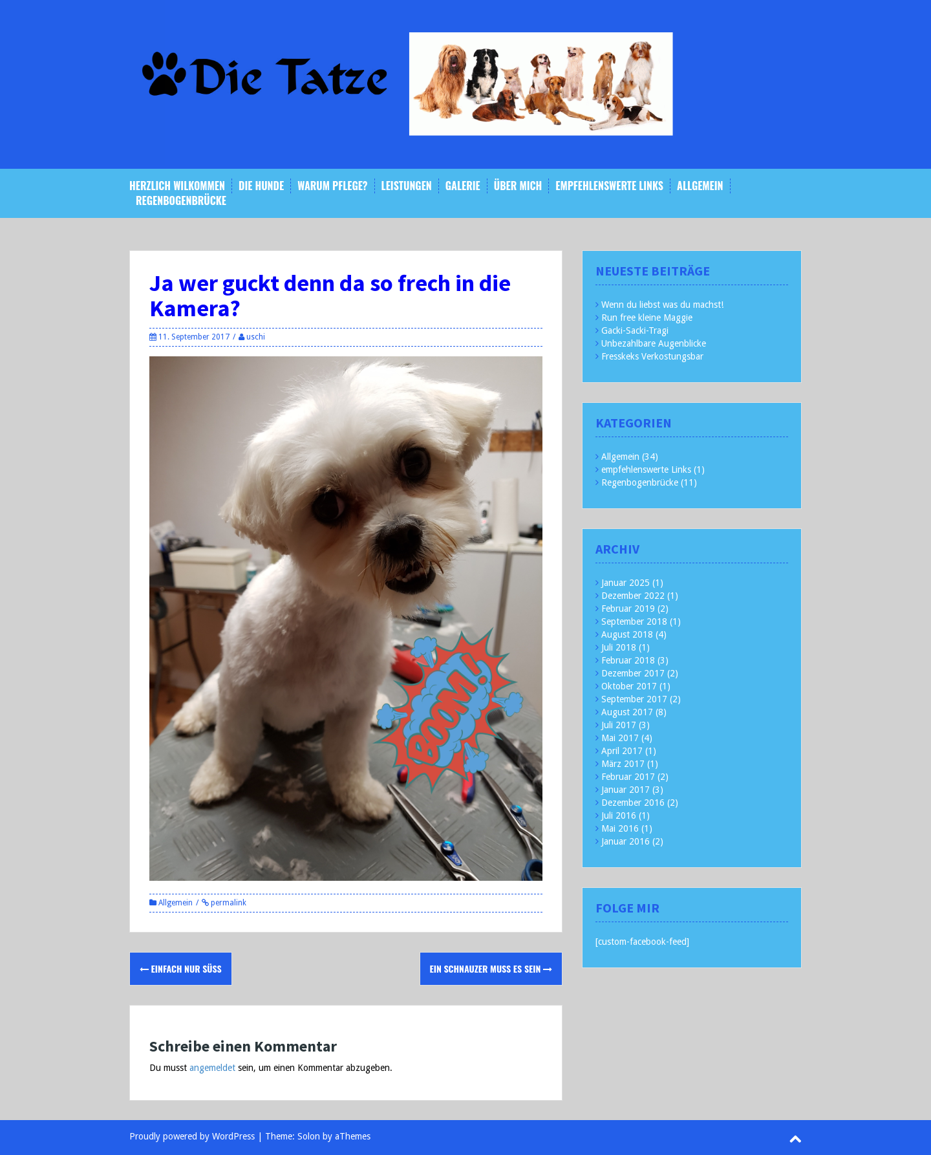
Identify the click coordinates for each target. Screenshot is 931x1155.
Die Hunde (261, 185)
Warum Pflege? (332, 185)
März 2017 (623, 764)
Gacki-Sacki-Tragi (635, 330)
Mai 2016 (620, 828)
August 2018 (627, 634)
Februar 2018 (628, 660)
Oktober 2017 (629, 686)
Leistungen (406, 185)
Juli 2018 (618, 647)
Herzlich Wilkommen (177, 185)
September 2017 (634, 699)
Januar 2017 (625, 789)
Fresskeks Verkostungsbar (652, 356)
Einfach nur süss (181, 968)
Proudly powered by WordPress (192, 1136)
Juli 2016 (618, 815)
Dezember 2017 (633, 673)
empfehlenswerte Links (609, 185)
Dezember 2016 (633, 802)
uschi (255, 336)
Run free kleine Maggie (646, 317)
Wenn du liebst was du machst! (662, 304)
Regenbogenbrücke (181, 200)
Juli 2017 (618, 725)
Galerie (462, 185)
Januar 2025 (625, 583)
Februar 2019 (628, 608)
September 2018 (634, 621)
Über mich (518, 185)
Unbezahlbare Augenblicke (653, 343)
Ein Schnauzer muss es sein (491, 968)
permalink (227, 902)
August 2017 (627, 712)
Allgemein (700, 185)
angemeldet (212, 1068)
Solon (308, 1136)
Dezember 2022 (633, 595)
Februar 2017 (628, 777)
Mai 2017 (620, 738)
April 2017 (622, 751)
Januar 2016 (625, 841)
